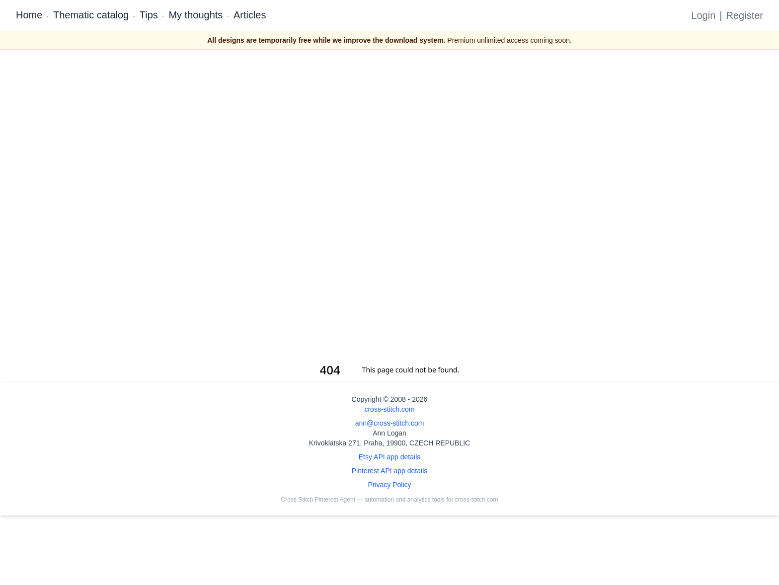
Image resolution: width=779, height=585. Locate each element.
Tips (149, 14)
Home (29, 14)
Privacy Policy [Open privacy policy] (389, 485)
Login (703, 15)
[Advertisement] (390, 204)
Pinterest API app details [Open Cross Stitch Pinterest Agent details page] (390, 471)
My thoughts (195, 14)
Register (744, 15)
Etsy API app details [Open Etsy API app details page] (390, 457)
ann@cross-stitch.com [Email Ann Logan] (389, 423)
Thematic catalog (91, 14)
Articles (250, 14)
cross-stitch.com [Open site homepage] (389, 409)
